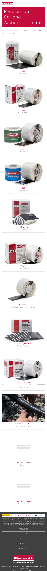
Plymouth (6, 30)
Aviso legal (6, 566)
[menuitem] (7, 3)
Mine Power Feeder (23, 463)
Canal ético (16, 566)
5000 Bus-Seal (23, 383)
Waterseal (23, 305)
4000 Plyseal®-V (23, 344)
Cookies (42, 566)
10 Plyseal (23, 227)
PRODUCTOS (23, 529)
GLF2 (23, 149)
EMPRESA (23, 534)
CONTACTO (23, 548)
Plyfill (23, 266)
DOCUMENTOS (23, 543)
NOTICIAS (23, 539)
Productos (17, 30)
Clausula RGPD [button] (23, 568)
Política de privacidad (29, 566)
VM (23, 71)
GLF (23, 188)
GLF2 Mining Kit (23, 424)
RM (23, 110)
